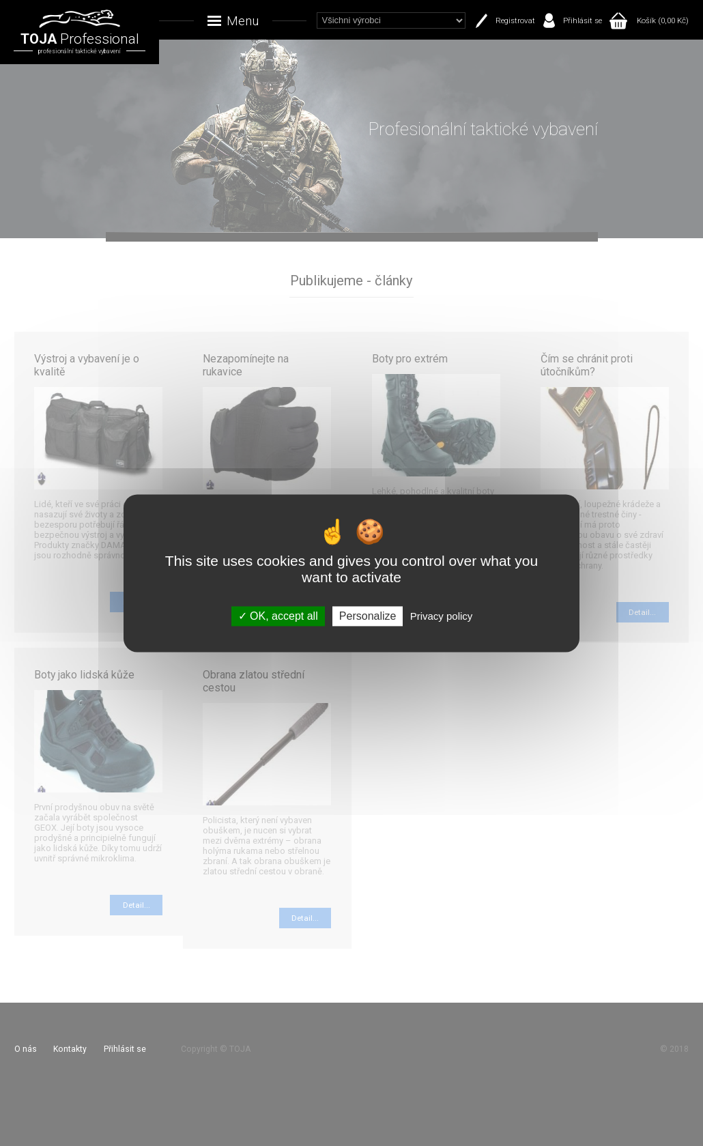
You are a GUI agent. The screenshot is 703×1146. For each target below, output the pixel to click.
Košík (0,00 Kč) (663, 20)
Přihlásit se (582, 20)
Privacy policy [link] (441, 616)
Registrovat (515, 20)
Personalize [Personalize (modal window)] (368, 616)
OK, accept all (278, 616)
